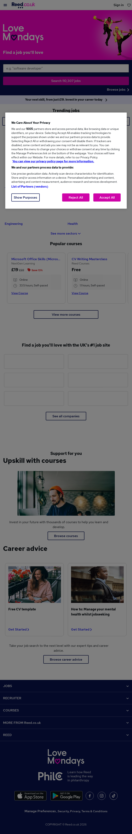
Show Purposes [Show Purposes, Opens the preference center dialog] (25, 197)
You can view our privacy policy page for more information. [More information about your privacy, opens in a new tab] (53, 161)
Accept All (107, 197)
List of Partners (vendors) (29, 186)
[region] (66, 161)
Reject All (76, 197)
